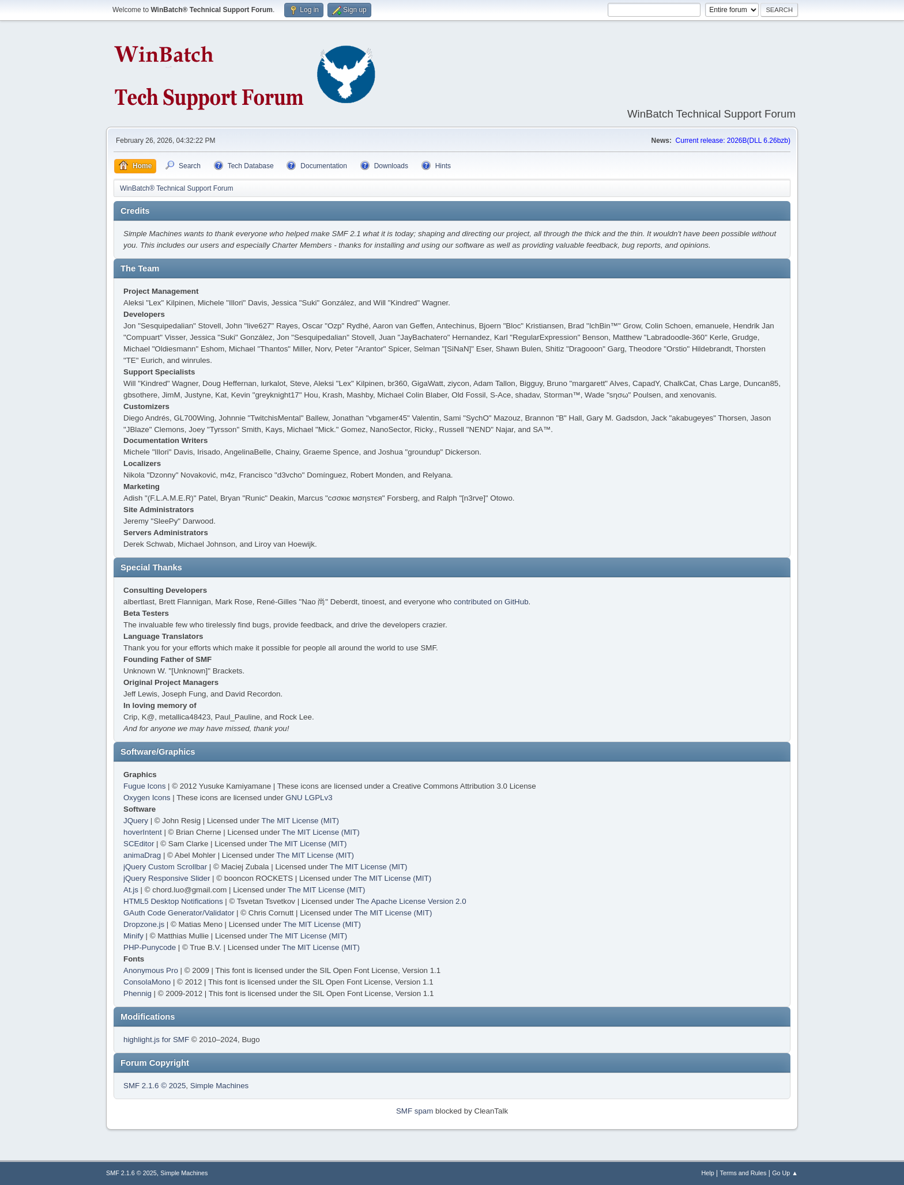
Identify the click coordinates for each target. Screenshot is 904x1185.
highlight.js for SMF (156, 1039)
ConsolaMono (147, 982)
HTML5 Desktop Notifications (173, 901)
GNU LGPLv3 (308, 797)
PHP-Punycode (149, 947)
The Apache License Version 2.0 (411, 901)
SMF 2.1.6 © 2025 (154, 1085)
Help (708, 1172)
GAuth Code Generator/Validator (178, 912)
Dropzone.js (143, 924)
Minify (133, 936)
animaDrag (142, 855)
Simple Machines (219, 1085)
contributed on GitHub (491, 601)
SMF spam (414, 1111)
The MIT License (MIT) (301, 820)
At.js (130, 889)
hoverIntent (142, 832)
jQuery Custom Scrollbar (165, 866)
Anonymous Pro (150, 970)
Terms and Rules (743, 1172)
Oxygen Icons (147, 797)
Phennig (137, 993)
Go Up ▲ (785, 1172)
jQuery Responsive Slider (166, 878)
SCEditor (138, 843)
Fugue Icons (144, 786)
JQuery (135, 820)
